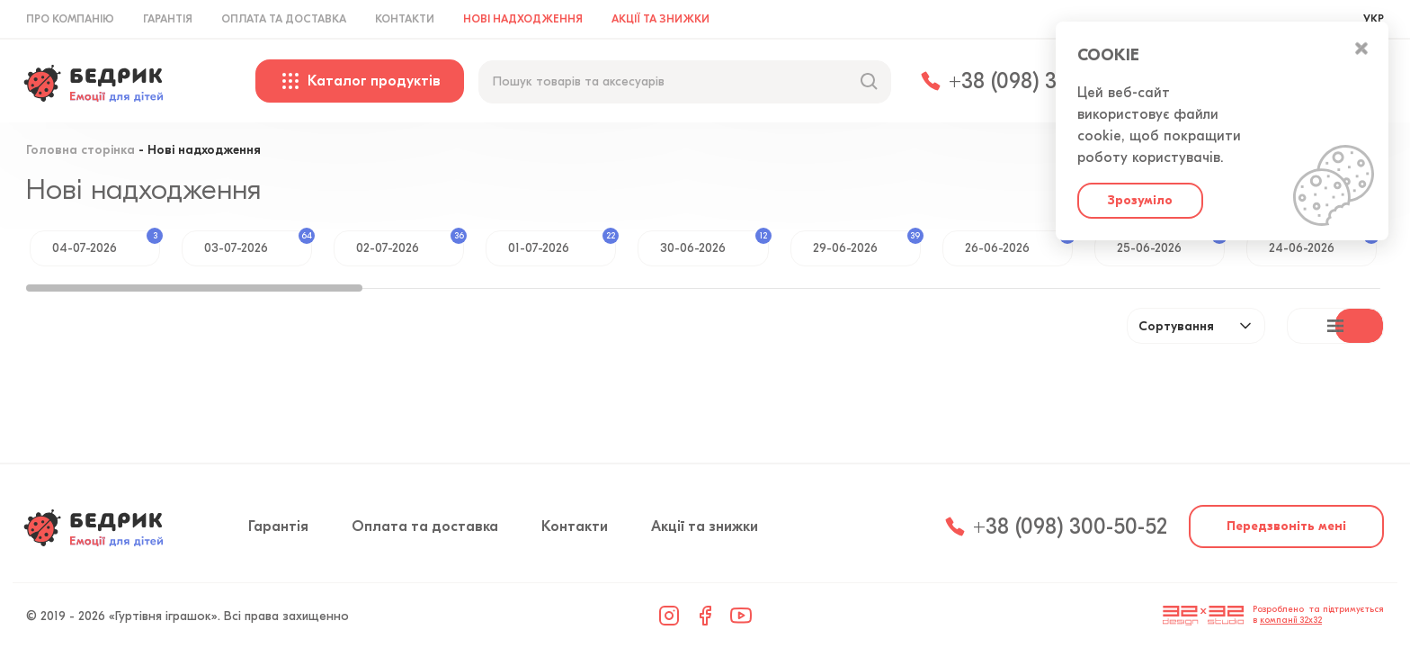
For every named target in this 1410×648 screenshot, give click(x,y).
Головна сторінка (80, 151)
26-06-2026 (1019, 243)
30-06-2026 (714, 243)
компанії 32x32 (1291, 620)
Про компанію (70, 19)
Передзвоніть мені (1286, 526)
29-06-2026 (867, 243)
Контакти (404, 19)
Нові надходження (523, 19)
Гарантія (167, 19)
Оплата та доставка (283, 19)
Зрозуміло (1140, 200)
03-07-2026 (258, 243)
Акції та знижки (660, 19)
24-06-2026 (1323, 243)
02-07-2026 (410, 243)
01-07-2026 (562, 243)
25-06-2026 (1171, 243)
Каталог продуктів (360, 81)
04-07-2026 (106, 243)
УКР (1373, 19)
